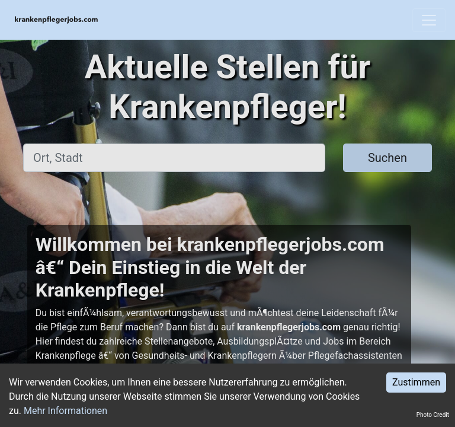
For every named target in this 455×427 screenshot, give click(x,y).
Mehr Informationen (65, 410)
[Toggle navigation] (429, 20)
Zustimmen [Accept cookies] (416, 382)
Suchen (387, 158)
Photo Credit (432, 415)
